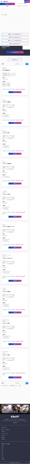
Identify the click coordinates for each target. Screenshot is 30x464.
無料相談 (3, 437)
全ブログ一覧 (4, 435)
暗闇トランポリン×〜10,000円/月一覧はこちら (15, 40)
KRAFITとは (3, 431)
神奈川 (3, 457)
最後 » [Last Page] (20, 385)
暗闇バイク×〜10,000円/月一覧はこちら (15, 37)
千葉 (2, 453)
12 (15, 385)
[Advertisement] (15, 23)
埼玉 (2, 455)
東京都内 (3, 459)
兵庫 (2, 451)
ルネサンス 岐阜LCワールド (8, 226)
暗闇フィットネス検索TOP (6, 429)
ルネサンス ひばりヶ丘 (7, 258)
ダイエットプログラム (5, 433)
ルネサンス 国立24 (7, 291)
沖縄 (2, 449)
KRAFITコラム (7, 6)
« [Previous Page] (7, 385)
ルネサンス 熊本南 (6, 102)
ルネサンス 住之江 (6, 194)
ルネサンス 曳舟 (6, 354)
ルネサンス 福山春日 (7, 163)
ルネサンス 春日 (6, 132)
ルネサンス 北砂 (6, 323)
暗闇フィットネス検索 (7, 4)
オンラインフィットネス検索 (22, 3)
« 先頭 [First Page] (6, 385)
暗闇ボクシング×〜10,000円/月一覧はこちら (15, 34)
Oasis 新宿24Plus (6, 70)
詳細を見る (15, 153)
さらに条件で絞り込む (15, 52)
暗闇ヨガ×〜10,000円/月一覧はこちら (15, 43)
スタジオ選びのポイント (15, 59)
